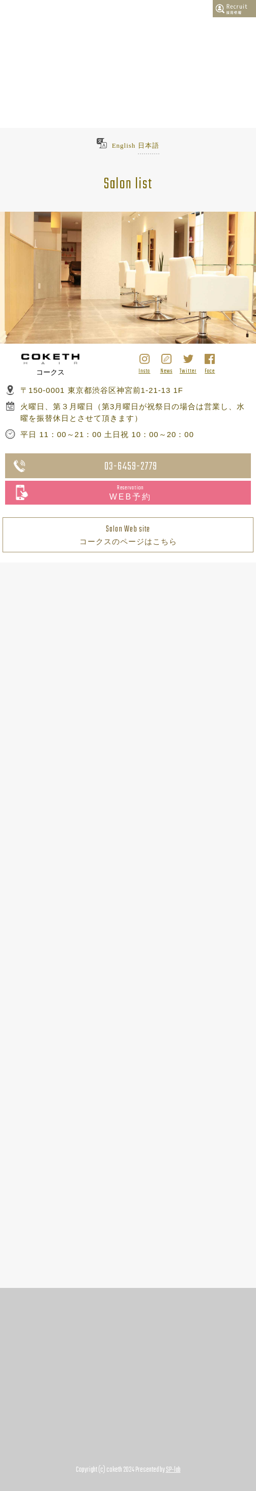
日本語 (148, 145)
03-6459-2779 (130, 466)
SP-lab (173, 1470)
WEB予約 (130, 492)
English (124, 145)
